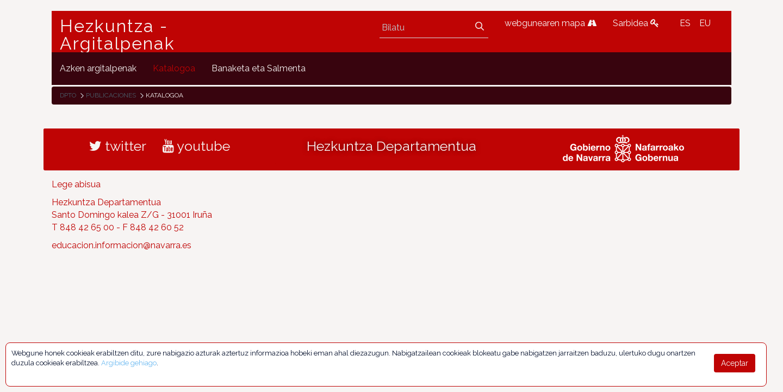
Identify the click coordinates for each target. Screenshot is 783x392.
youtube (196, 146)
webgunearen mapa (550, 23)
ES (685, 23)
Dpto (68, 95)
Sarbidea (636, 23)
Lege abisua (76, 184)
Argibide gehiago (129, 363)
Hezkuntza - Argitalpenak (117, 34)
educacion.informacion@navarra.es (121, 245)
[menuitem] (98, 68)
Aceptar (734, 363)
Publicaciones (111, 95)
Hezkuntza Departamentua (391, 146)
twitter (117, 146)
